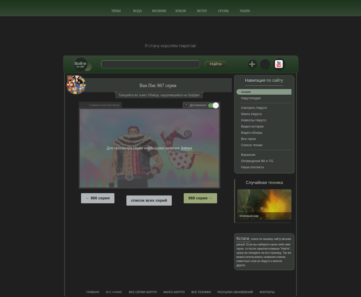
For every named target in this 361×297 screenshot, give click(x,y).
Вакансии (248, 155)
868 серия (197, 198)
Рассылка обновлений (235, 292)
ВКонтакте (264, 64)
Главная (92, 292)
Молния (159, 11)
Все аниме (114, 292)
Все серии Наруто (143, 292)
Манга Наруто (251, 114)
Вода (137, 11)
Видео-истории (252, 126)
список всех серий (149, 200)
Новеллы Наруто (253, 120)
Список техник (251, 145)
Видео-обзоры (251, 132)
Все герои (248, 139)
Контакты (267, 292)
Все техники (201, 292)
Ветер (202, 11)
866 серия (100, 198)
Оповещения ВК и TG (257, 161)
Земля (180, 11)
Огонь (223, 11)
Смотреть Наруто (254, 108)
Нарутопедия (251, 98)
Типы (116, 11)
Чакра (245, 11)
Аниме (246, 92)
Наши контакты (252, 167)
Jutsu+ (252, 64)
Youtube (278, 64)
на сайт (80, 64)
